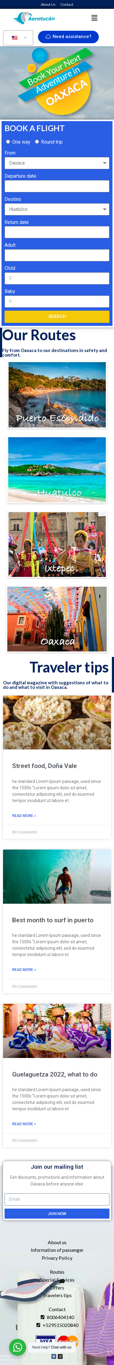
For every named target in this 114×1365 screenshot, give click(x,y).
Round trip (52, 142)
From (10, 153)
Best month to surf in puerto (52, 920)
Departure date (20, 176)
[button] (94, 18)
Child (10, 268)
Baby (10, 291)
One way (21, 142)
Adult (10, 245)
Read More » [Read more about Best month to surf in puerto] (24, 970)
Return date (17, 222)
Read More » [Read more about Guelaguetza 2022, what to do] (24, 1124)
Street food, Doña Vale (44, 766)
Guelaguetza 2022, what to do (54, 1074)
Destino (13, 199)
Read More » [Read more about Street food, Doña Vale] (24, 816)
